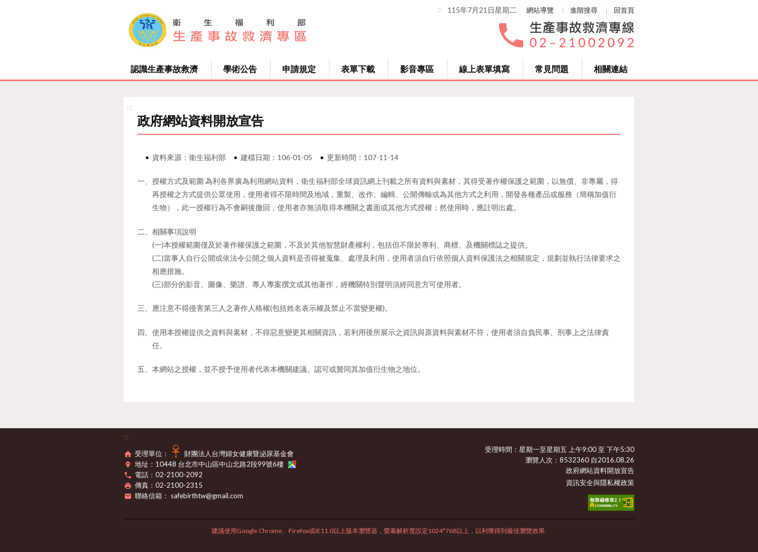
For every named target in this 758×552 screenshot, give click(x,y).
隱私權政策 (617, 482)
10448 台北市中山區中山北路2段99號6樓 (225, 464)
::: (439, 9)
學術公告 (240, 69)
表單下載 (358, 69)
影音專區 (417, 69)
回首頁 (624, 10)
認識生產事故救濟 (164, 69)
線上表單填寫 (484, 69)
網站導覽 (540, 10)
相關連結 (610, 69)
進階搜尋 (583, 10)
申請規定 (299, 69)
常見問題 (551, 69)
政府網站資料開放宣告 (600, 470)
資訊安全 (579, 482)
